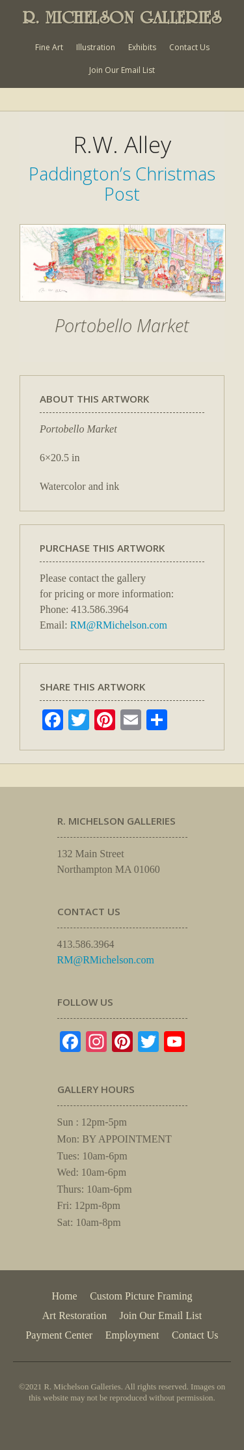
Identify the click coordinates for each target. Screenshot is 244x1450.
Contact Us (189, 47)
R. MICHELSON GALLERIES (122, 18)
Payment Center (58, 1335)
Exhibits (142, 47)
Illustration (95, 47)
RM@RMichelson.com (118, 625)
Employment (132, 1335)
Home (64, 1295)
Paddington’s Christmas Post (122, 183)
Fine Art (49, 47)
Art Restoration (74, 1315)
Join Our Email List (122, 70)
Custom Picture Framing (141, 1295)
